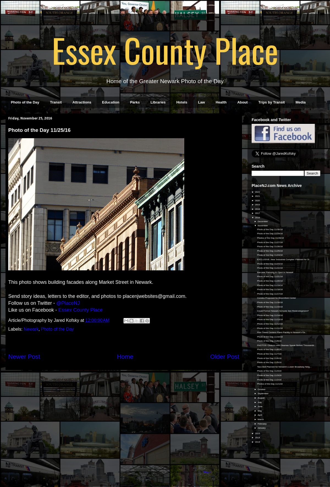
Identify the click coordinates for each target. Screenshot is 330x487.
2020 (257, 200)
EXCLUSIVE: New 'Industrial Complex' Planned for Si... (284, 259)
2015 (257, 433)
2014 (257, 437)
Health (221, 102)
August (261, 398)
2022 (257, 192)
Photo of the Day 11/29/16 (270, 233)
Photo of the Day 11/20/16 (270, 281)
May (260, 411)
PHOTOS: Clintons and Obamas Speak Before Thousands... (286, 345)
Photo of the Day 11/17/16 (270, 294)
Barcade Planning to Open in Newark (275, 272)
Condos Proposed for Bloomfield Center (276, 298)
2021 (257, 196)
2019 (257, 204)
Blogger (207, 472)
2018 (257, 209)
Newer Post (24, 356)
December (263, 221)
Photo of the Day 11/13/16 (270, 319)
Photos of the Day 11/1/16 (270, 384)
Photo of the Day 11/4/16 (269, 371)
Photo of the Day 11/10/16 (270, 337)
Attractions (81, 102)
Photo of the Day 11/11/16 (270, 328)
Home (125, 356)
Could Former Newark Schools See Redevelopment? (283, 311)
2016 (257, 217)
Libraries (158, 102)
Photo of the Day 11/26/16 (270, 246)
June (260, 406)
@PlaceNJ (68, 303)
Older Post (224, 356)
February (262, 424)
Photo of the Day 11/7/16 (269, 354)
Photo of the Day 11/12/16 (270, 324)
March (261, 419)
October (262, 389)
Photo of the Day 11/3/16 (269, 375)
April (260, 415)
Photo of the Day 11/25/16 (270, 251)
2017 (257, 213)
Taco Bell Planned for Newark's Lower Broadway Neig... (284, 367)
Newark (31, 329)
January (262, 428)
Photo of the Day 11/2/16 (269, 380)
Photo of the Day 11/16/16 (270, 302)
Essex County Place (165, 49)
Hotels (181, 102)
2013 (257, 442)
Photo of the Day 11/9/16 (269, 341)
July (260, 402)
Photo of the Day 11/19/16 (270, 285)
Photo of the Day (25, 102)
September (263, 393)
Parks (135, 102)
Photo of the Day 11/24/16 (270, 255)
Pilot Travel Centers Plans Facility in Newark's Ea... (282, 332)
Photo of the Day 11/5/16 (269, 362)
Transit (56, 102)
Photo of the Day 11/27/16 (270, 242)
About (242, 102)
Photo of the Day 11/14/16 (270, 315)
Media (301, 102)
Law (201, 102)
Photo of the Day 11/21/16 (270, 276)
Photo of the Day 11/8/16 (269, 349)
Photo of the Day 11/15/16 (270, 307)
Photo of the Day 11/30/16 (270, 229)
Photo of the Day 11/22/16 (270, 268)
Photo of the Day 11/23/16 (270, 264)
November (263, 225)
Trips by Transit (271, 102)
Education (110, 102)
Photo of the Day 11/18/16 (270, 289)
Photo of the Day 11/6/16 (269, 358)
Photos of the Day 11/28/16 (270, 238)
